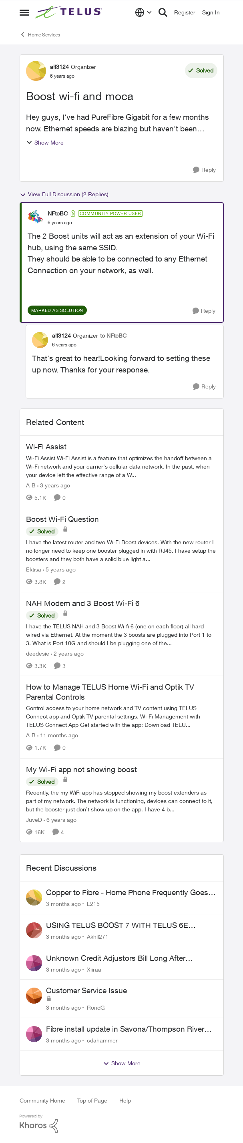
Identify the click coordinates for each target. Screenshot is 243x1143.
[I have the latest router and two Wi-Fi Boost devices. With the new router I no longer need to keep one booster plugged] (121, 550)
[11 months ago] (57, 735)
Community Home (42, 1100)
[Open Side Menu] (24, 12)
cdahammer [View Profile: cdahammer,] (102, 1040)
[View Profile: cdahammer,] (34, 1034)
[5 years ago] (59, 569)
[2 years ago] (67, 653)
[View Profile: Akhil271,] (34, 930)
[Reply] (204, 170)
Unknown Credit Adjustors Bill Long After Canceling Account (115, 958)
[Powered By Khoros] (122, 1124)
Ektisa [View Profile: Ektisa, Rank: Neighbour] (33, 569)
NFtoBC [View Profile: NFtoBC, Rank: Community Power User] (58, 213)
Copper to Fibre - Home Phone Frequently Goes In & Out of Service (131, 892)
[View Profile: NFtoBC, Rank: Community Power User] (36, 218)
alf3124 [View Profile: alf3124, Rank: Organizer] (59, 66)
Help (125, 1100)
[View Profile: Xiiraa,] (34, 963)
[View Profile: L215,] (34, 897)
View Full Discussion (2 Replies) (64, 194)
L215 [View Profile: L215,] (93, 903)
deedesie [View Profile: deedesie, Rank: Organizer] (37, 653)
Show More (45, 142)
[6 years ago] (60, 819)
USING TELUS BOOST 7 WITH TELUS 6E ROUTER (117, 925)
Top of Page (92, 1100)
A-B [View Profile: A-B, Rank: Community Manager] (31, 485)
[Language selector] (143, 12)
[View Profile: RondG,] (34, 996)
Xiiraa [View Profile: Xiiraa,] (94, 969)
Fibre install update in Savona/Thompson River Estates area (125, 1029)
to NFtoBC (113, 335)
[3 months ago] (63, 904)
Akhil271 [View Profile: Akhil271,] (97, 936)
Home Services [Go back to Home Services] (40, 34)
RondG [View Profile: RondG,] (96, 1007)
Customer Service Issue (86, 990)
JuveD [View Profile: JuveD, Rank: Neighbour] (34, 819)
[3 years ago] (53, 485)
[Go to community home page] (69, 12)
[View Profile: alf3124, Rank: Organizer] (36, 71)
